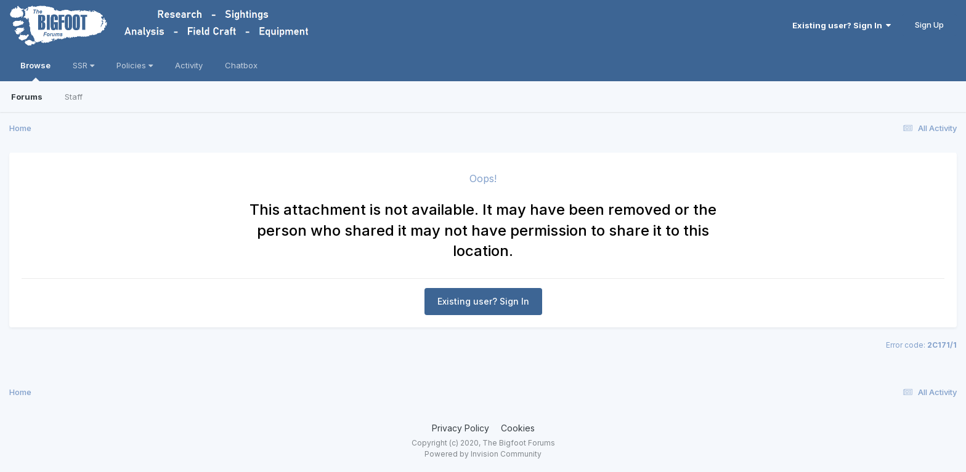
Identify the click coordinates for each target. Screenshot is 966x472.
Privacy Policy (460, 428)
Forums (27, 97)
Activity (189, 65)
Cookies (518, 428)
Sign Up (929, 25)
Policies (134, 65)
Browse (35, 70)
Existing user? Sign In (841, 25)
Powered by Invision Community (483, 453)
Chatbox (241, 65)
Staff (74, 97)
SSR (83, 65)
